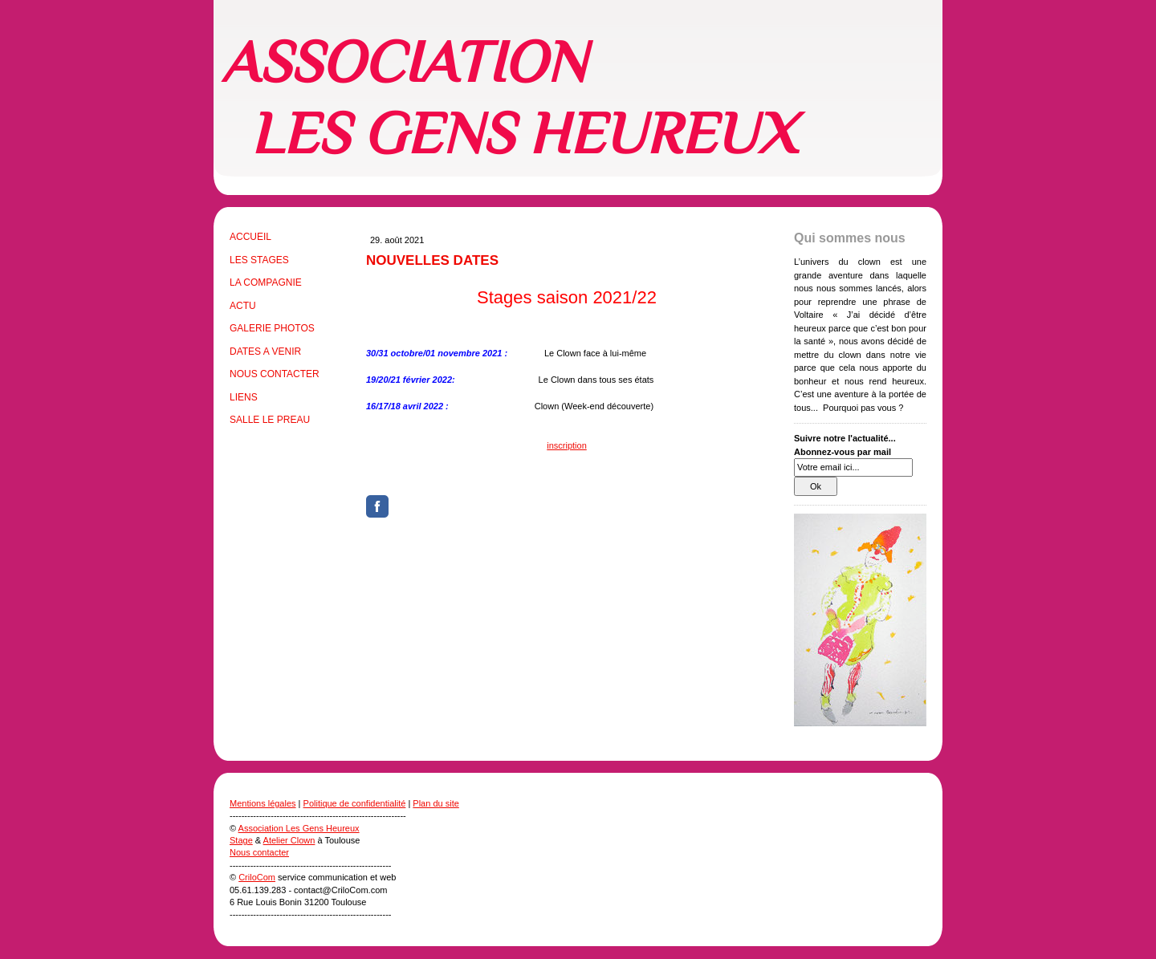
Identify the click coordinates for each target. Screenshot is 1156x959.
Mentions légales (263, 803)
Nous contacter (259, 852)
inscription (567, 445)
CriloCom (256, 877)
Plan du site (435, 803)
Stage (241, 840)
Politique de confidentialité (354, 803)
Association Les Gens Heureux (299, 828)
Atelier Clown (289, 840)
